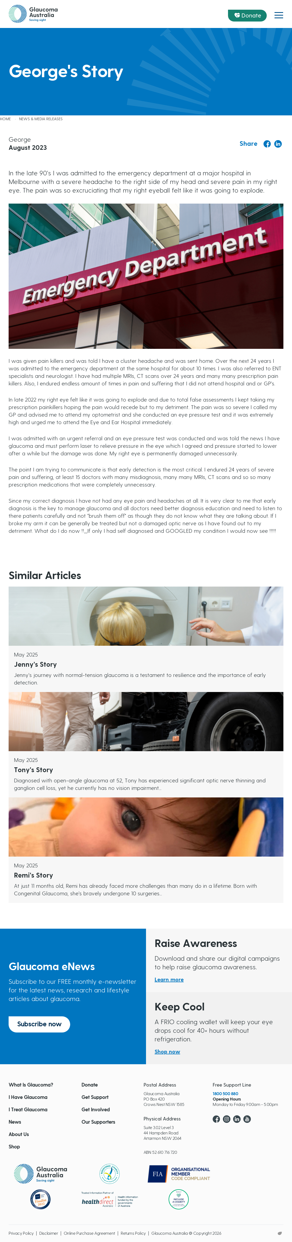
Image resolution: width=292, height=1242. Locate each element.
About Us (19, 1134)
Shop (14, 1147)
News (15, 1122)
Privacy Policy (21, 1233)
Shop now (167, 1052)
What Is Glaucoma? (31, 1085)
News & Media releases (41, 119)
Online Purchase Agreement (89, 1233)
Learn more (169, 979)
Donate (251, 16)
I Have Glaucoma (28, 1097)
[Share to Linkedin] (278, 144)
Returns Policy (133, 1233)
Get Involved (95, 1110)
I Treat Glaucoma (28, 1110)
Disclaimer (48, 1233)
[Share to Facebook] (267, 144)
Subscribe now (39, 1024)
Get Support (94, 1097)
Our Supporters (98, 1122)
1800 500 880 (225, 1094)
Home (5, 119)
